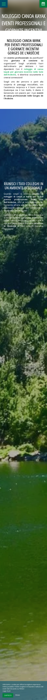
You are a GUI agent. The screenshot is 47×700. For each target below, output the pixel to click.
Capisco (8, 695)
